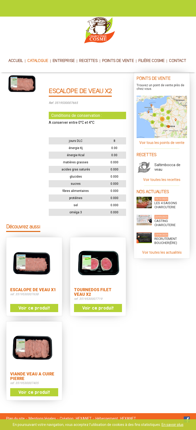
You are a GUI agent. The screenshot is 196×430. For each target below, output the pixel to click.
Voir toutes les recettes (161, 180)
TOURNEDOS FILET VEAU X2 (93, 292)
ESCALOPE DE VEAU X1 (33, 290)
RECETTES (88, 61)
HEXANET (84, 418)
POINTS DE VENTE (118, 61)
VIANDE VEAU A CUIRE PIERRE (32, 376)
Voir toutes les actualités (162, 252)
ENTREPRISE (64, 61)
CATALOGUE (37, 61)
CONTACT (177, 61)
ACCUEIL (15, 61)
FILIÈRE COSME (151, 61)
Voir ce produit (34, 308)
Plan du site (15, 418)
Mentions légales (42, 418)
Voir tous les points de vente (162, 143)
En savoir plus (172, 425)
